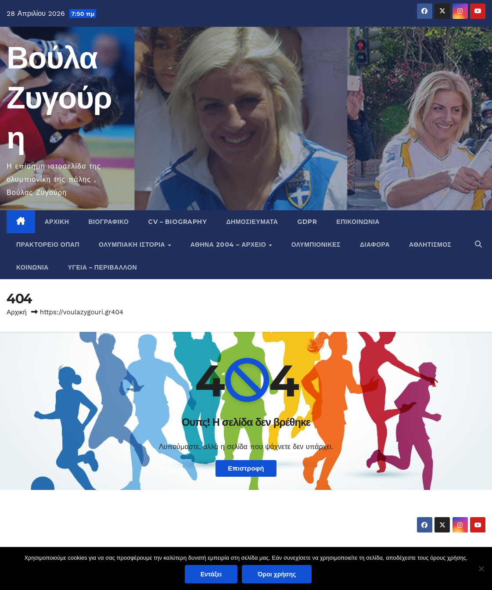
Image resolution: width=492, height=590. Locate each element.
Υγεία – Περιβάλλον (102, 267)
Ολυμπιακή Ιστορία (133, 244)
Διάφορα (375, 244)
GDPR (307, 222)
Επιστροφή (246, 468)
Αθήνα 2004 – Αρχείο (229, 244)
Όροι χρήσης (277, 574)
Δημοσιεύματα (252, 222)
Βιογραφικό (108, 222)
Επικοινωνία (358, 222)
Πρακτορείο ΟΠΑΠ (47, 244)
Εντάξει (211, 574)
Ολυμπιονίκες (316, 244)
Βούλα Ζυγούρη (59, 97)
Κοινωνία (32, 267)
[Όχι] (481, 568)
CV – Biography (177, 222)
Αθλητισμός (430, 244)
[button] (478, 244)
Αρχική (57, 222)
